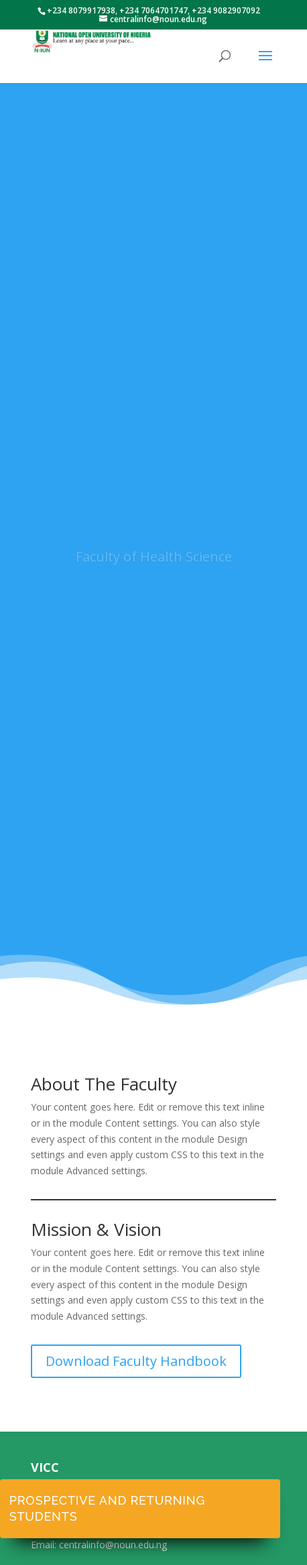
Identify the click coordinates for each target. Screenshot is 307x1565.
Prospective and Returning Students (107, 1508)
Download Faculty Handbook (136, 1361)
